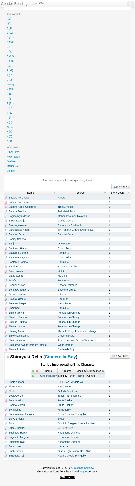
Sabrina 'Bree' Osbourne (22, 206)
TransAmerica (66, 206)
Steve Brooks (16, 418)
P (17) (10, 98)
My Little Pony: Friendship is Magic (77, 331)
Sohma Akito (16, 400)
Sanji (11, 243)
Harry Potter (64, 303)
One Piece (64, 243)
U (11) (10, 117)
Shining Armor (17, 331)
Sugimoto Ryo (17, 441)
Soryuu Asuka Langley (21, 414)
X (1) (9, 131)
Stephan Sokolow (84, 467)
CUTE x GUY (65, 427)
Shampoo (14, 308)
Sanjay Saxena (17, 239)
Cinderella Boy (66, 349)
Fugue (83, 471)
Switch (61, 418)
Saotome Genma (18, 252)
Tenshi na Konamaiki (69, 395)
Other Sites (13, 152)
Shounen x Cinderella (70, 225)
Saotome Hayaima (19, 257)
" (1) (9, 23)
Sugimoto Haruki (18, 432)
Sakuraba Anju (17, 220)
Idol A (61, 271)
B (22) (10, 32)
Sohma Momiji (17, 404)
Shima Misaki (16, 312)
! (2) (9, 18)
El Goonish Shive (67, 266)
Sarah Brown (16, 266)
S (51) (10, 108)
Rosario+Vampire (67, 285)
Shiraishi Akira (17, 340)
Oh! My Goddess (67, 391)
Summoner (15, 446)
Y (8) (9, 136)
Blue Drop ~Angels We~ (71, 382)
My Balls (62, 275)
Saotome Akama (18, 248)
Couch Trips (64, 248)
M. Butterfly (64, 409)
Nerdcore (63, 446)
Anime (80, 375)
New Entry (121, 186)
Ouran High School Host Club (74, 451)
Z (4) (9, 141)
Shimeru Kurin (17, 326)
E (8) (9, 46)
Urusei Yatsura (66, 335)
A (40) (10, 28)
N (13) (10, 89)
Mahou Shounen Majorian (72, 216)
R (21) (10, 103)
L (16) (10, 79)
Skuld (12, 391)
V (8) (9, 122)
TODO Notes (14, 166)
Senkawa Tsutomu (19, 289)
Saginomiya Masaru (20, 216)
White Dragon (65, 344)
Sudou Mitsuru (17, 427)
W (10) (10, 126)
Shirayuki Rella (17, 349)
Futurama (63, 280)
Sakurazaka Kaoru (19, 229)
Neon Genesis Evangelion (72, 414)
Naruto (61, 197)
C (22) (10, 37)
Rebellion (63, 298)
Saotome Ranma (18, 262)
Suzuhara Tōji (16, 455)
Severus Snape (17, 303)
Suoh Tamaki (16, 451)
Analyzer (11, 161)
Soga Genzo (16, 395)
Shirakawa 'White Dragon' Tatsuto (28, 344)
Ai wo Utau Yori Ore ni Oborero (75, 340)
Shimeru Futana (18, 321)
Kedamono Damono (69, 432)
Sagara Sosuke (17, 211)
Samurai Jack (16, 234)
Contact (11, 170)
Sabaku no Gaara (19, 197)
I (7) (9, 65)
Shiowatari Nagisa (19, 335)
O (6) (9, 93)
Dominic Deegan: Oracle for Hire (76, 423)
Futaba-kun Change (69, 312)
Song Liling (15, 409)
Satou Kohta (16, 275)
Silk (72, 471)
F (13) (10, 51)
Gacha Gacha (65, 220)
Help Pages (13, 156)
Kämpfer (62, 294)
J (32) (10, 70)
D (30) (10, 42)
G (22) (10, 56)
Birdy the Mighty (67, 289)
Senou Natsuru (17, 294)
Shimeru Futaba (18, 317)
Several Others (17, 298)
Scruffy (13, 280)
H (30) (10, 61)
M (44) (10, 84)
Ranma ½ (63, 252)
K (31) (10, 75)
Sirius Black (15, 386)
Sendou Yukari (17, 285)
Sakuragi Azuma (18, 225)
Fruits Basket (65, 400)
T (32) (10, 112)
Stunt (12, 423)
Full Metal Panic (67, 211)
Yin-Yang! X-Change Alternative (75, 229)
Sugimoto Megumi (19, 437)
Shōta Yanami (17, 382)
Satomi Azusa (16, 271)
